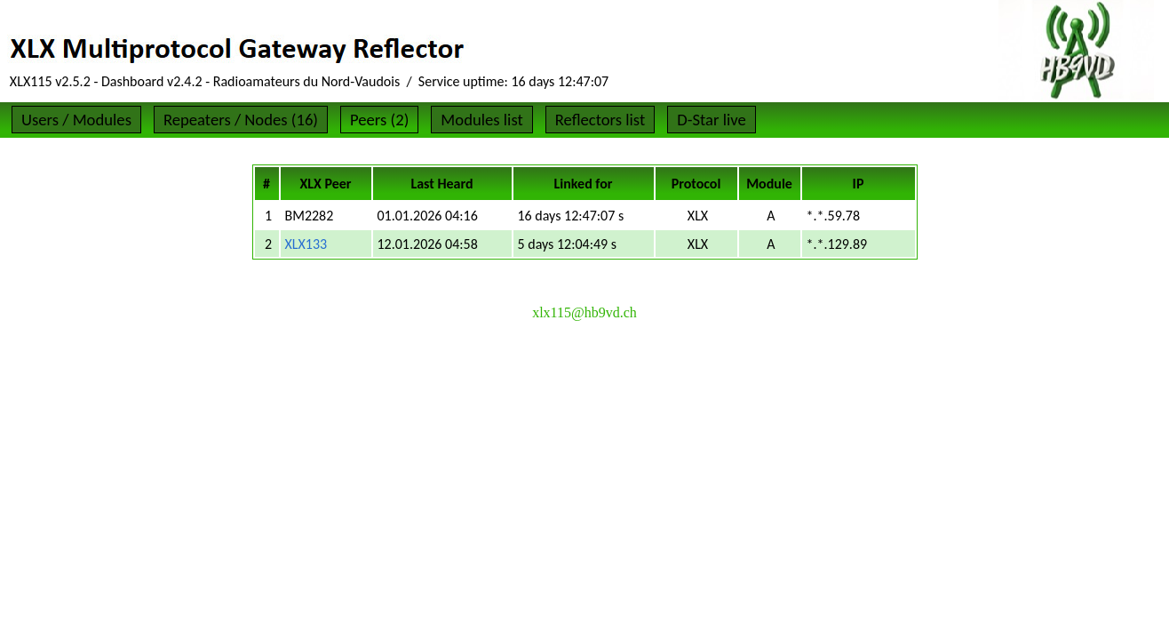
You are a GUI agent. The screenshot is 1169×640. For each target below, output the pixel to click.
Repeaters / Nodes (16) (240, 119)
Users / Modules (76, 119)
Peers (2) (379, 119)
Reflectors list (600, 119)
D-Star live (711, 119)
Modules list (481, 119)
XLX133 (306, 244)
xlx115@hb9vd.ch (584, 312)
